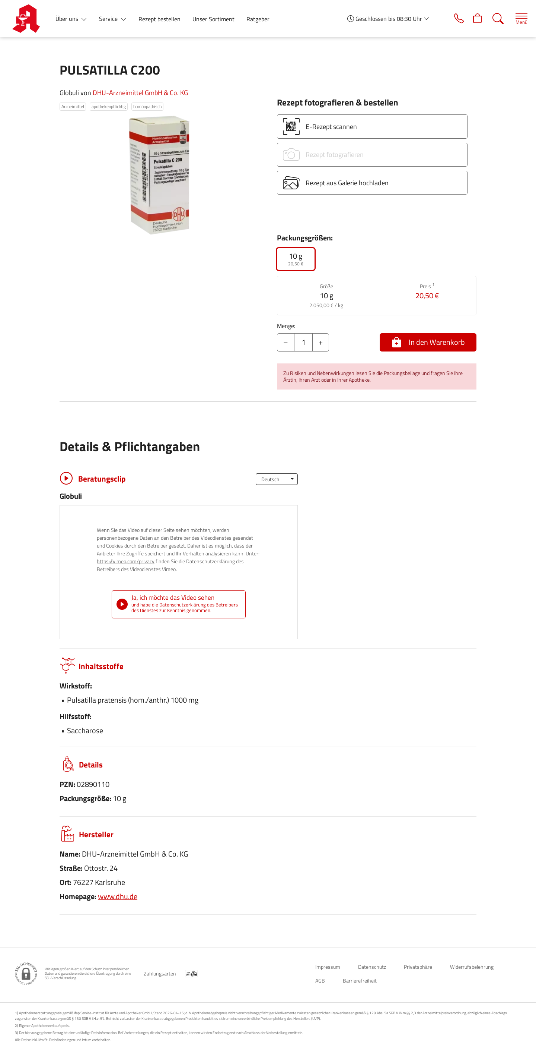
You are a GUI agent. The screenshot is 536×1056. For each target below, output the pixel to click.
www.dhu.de (117, 896)
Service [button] (109, 18)
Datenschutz (372, 967)
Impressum (327, 967)
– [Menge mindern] (285, 342)
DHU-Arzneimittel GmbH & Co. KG (140, 93)
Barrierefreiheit (360, 980)
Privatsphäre (418, 967)
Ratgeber (257, 19)
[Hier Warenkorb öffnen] (474, 18)
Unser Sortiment (213, 19)
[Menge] (303, 342)
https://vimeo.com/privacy (125, 561)
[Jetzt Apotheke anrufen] (453, 18)
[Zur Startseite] (29, 19)
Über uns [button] (67, 18)
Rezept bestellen (159, 19)
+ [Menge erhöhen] (321, 342)
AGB (320, 980)
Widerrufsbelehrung (472, 967)
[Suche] (494, 18)
